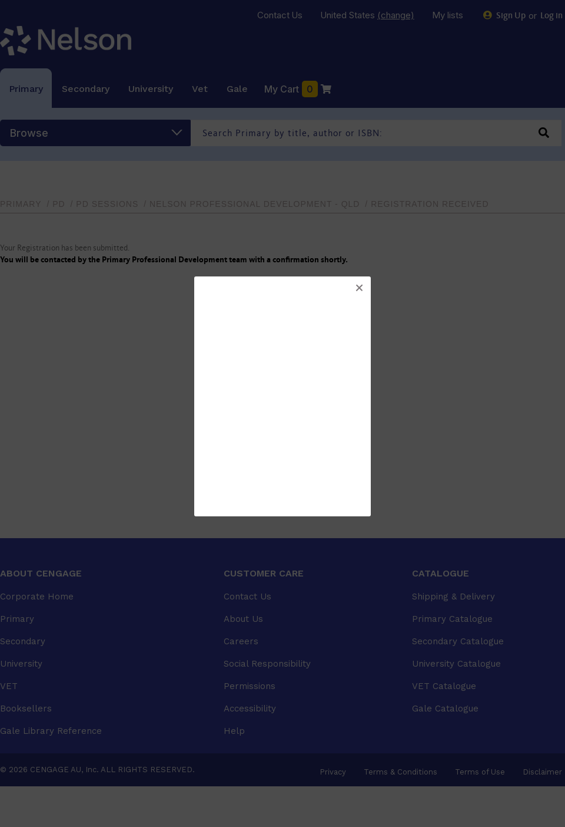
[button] (359, 288)
